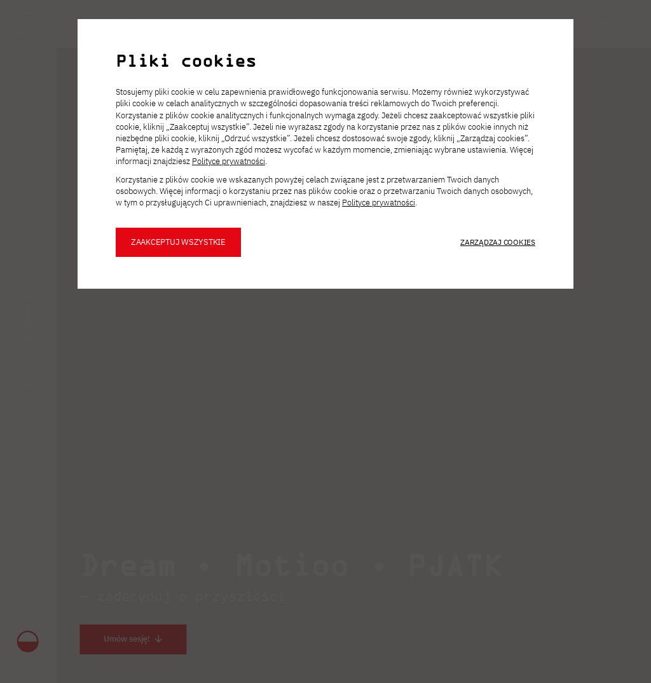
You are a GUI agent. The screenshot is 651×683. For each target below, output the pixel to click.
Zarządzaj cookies (497, 242)
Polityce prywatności (228, 161)
